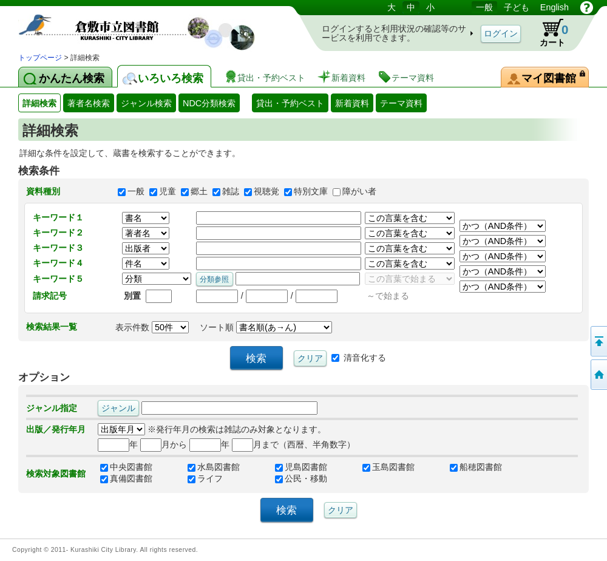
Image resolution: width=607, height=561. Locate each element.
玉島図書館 (388, 467)
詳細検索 (39, 103)
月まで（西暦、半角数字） (293, 444)
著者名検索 (88, 103)
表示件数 (152, 327)
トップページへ (598, 374)
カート (548, 32)
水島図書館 (214, 467)
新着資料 (352, 103)
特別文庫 (311, 191)
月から (163, 444)
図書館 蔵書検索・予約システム (145, 26)
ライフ (205, 479)
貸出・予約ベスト (290, 103)
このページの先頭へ (598, 341)
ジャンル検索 (146, 103)
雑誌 (230, 191)
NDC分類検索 (209, 103)
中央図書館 (126, 467)
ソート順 (266, 327)
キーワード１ (58, 217)
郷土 (199, 191)
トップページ (40, 57)
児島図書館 (301, 467)
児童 (167, 191)
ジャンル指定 (51, 408)
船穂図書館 (476, 467)
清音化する (365, 357)
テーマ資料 (401, 103)
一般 (135, 191)
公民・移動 (301, 479)
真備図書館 (126, 479)
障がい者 (359, 191)
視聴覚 (266, 191)
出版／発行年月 (56, 429)
